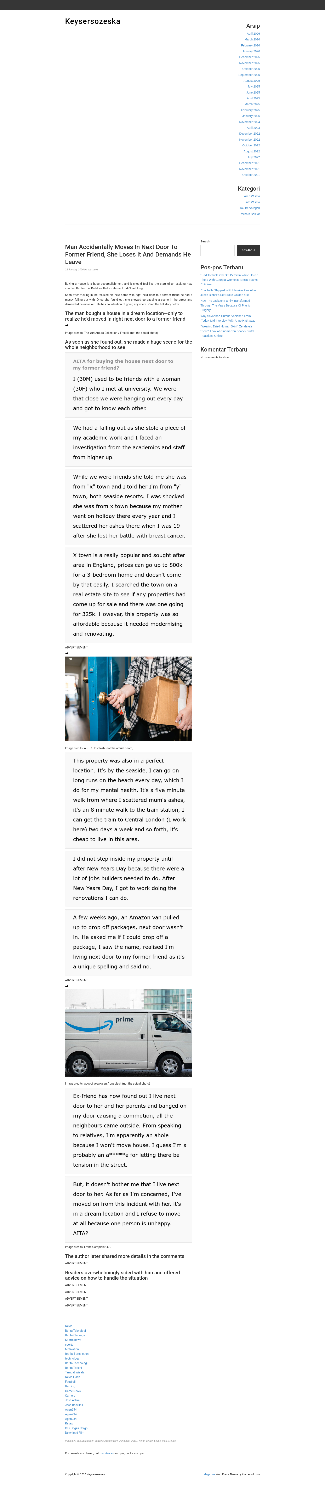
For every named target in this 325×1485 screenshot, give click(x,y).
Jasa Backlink (74, 1405)
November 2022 (249, 139)
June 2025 (253, 92)
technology (72, 1358)
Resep (69, 1423)
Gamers (70, 1395)
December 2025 (249, 57)
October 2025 (251, 69)
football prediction (77, 1353)
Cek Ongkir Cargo (76, 1428)
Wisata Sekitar (250, 214)
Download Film (74, 1432)
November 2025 (249, 63)
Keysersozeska (93, 21)
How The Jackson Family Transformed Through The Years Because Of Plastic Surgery (225, 305)
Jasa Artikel (72, 1400)
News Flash (72, 1377)
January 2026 (251, 51)
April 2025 (253, 98)
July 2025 (253, 86)
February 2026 (250, 45)
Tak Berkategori (250, 208)
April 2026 (253, 33)
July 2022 (253, 157)
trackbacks (106, 1453)
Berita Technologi (76, 1363)
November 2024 (249, 122)
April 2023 (253, 127)
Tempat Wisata (75, 1372)
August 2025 (252, 80)
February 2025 (250, 110)
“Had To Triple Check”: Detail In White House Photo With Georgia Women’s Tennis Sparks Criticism (229, 280)
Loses (157, 1440)
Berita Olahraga (75, 1335)
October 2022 (251, 145)
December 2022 (249, 133)
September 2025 (249, 75)
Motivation (72, 1349)
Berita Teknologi (75, 1330)
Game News (73, 1391)
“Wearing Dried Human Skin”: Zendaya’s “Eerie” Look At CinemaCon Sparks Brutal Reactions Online (227, 331)
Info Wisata (252, 202)
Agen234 (71, 1409)
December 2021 (249, 163)
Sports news (73, 1339)
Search (205, 241)
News (68, 1326)
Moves (172, 1440)
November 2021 (249, 169)
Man (164, 1440)
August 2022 (252, 151)
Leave (149, 1440)
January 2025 (251, 116)
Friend (140, 1440)
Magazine (209, 1474)
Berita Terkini (73, 1367)
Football (70, 1381)
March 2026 (252, 39)
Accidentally (110, 1440)
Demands (124, 1440)
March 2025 (252, 104)
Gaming (70, 1386)
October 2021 (251, 174)
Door (133, 1440)
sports (69, 1344)
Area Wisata (252, 196)
